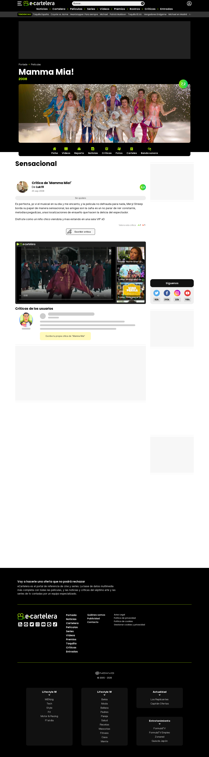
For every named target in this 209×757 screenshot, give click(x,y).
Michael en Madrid (178, 14)
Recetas (104, 724)
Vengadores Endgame (155, 14)
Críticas (150, 9)
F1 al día (49, 720)
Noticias (42, 9)
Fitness (104, 733)
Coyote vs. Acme (59, 14)
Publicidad (93, 618)
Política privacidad (125, 617)
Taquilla (71, 643)
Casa (104, 737)
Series (91, 9)
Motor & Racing (49, 716)
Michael (104, 14)
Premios (119, 9)
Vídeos (104, 9)
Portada (23, 64)
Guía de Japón (160, 741)
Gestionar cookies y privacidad (129, 624)
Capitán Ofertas (160, 703)
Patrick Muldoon (118, 14)
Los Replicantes (160, 699)
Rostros (135, 9)
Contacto (92, 621)
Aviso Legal (119, 614)
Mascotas (104, 728)
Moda (104, 703)
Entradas (166, 9)
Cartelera (58, 9)
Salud (104, 720)
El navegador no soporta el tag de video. (66, 274)
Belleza (104, 707)
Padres (104, 712)
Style (49, 707)
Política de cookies (123, 621)
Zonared (159, 736)
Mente (104, 741)
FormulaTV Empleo (159, 732)
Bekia (104, 699)
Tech (49, 703)
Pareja (104, 716)
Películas (76, 9)
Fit (49, 712)
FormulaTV (160, 728)
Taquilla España (41, 14)
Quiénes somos (96, 614)
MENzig (49, 699)
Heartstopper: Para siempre (84, 14)
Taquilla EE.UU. (135, 14)
